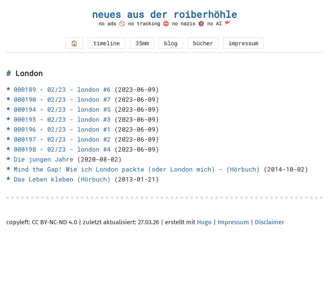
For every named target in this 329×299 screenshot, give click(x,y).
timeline (106, 43)
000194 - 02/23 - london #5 (62, 109)
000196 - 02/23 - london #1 (62, 129)
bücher (203, 43)
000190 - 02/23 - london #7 (62, 99)
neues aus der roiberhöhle (164, 14)
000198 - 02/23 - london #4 (62, 149)
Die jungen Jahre (43, 159)
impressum (243, 43)
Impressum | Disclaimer (251, 222)
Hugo (204, 222)
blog (170, 43)
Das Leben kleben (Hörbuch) (62, 179)
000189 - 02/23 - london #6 (62, 89)
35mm (142, 43)
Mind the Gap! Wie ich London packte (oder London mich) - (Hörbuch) (137, 169)
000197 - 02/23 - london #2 (62, 139)
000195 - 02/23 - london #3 (62, 119)
